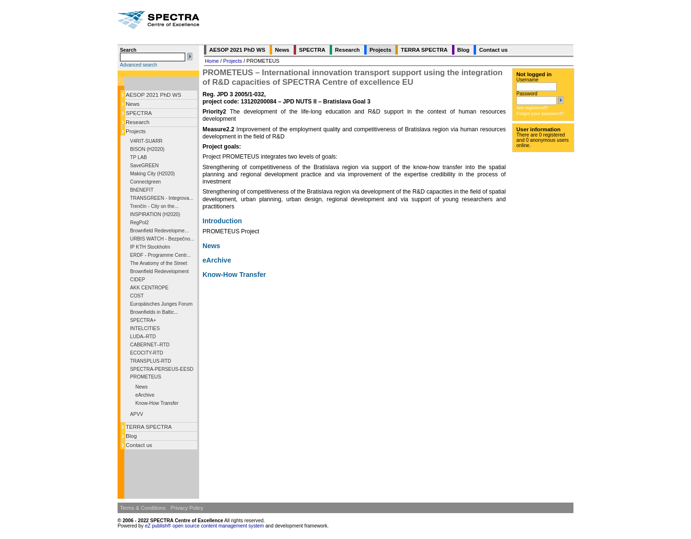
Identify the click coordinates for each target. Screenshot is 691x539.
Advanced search (138, 65)
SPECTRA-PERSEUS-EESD (161, 369)
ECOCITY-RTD (146, 353)
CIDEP (137, 279)
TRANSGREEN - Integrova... (161, 198)
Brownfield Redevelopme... (159, 230)
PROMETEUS (145, 376)
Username (527, 79)
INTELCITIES (145, 328)
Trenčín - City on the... (154, 206)
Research (137, 122)
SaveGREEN (144, 165)
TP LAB (138, 157)
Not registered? (532, 107)
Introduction (222, 221)
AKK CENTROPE (149, 287)
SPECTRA (139, 113)
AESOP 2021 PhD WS (153, 95)
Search (128, 50)
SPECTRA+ (143, 320)
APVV (136, 414)
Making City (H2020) (152, 173)
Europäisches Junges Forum (161, 304)
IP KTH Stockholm (150, 247)
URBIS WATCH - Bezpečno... (162, 238)
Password (526, 93)
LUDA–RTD (143, 336)
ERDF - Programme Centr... (160, 255)
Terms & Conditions (143, 508)
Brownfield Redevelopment (159, 271)
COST (136, 295)
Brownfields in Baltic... (154, 312)
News (133, 104)
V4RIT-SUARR (146, 141)
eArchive (145, 395)
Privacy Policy (186, 508)
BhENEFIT (142, 190)
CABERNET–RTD (149, 344)
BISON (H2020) (147, 149)
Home (212, 61)
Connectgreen (145, 181)
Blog (131, 436)
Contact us (139, 445)
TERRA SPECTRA (149, 427)
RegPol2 (139, 222)
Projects (136, 131)
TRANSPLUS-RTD (150, 361)
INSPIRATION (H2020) (155, 214)
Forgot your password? (540, 113)
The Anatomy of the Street (158, 263)
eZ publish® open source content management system (205, 525)
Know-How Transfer (157, 403)
